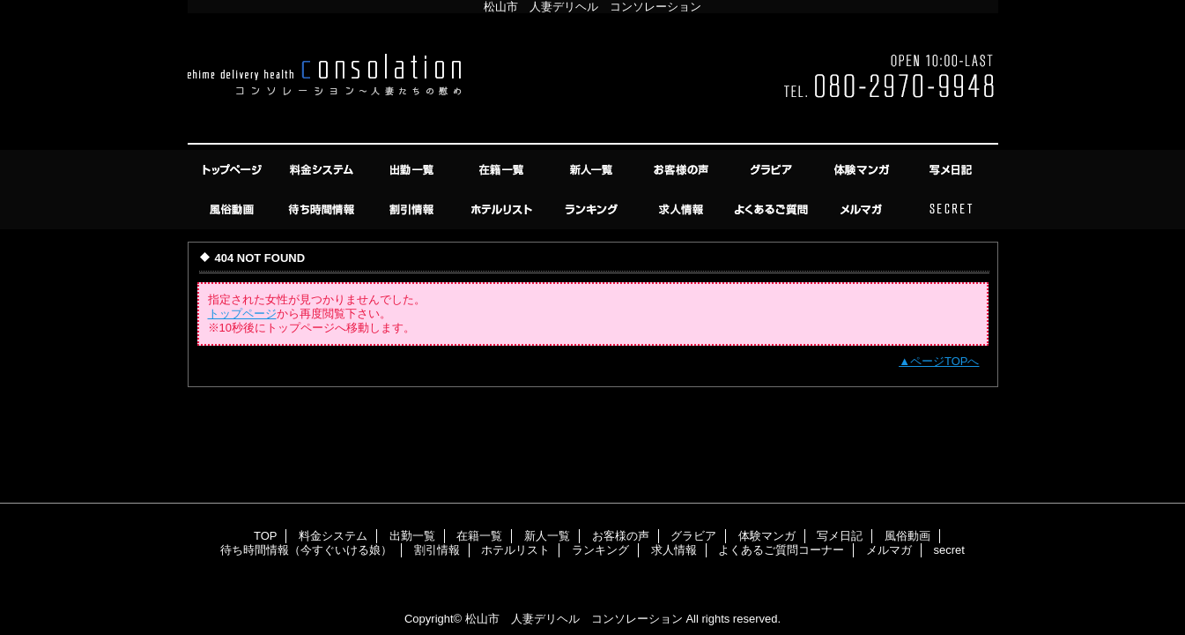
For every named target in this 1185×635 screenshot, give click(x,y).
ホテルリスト (503, 209)
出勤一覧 (413, 170)
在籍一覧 (503, 170)
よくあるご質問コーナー (773, 209)
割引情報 (413, 209)
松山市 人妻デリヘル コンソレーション (574, 618)
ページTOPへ (945, 361)
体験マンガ (862, 170)
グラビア (773, 170)
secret (952, 209)
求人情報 (683, 209)
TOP (233, 170)
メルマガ (862, 209)
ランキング (593, 209)
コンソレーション (593, 81)
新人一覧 (593, 170)
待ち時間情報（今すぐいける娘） (323, 209)
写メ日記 (952, 170)
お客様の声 (683, 170)
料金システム (323, 170)
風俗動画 (233, 209)
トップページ (242, 313)
